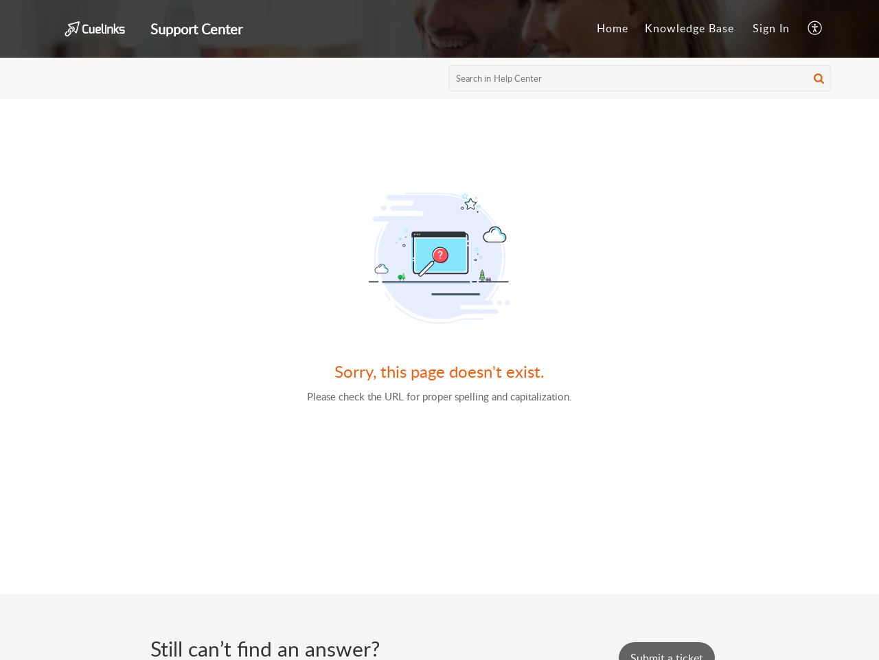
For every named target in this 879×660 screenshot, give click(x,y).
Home (612, 28)
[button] (815, 29)
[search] (640, 78)
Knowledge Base (689, 28)
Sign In (771, 28)
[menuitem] (612, 29)
